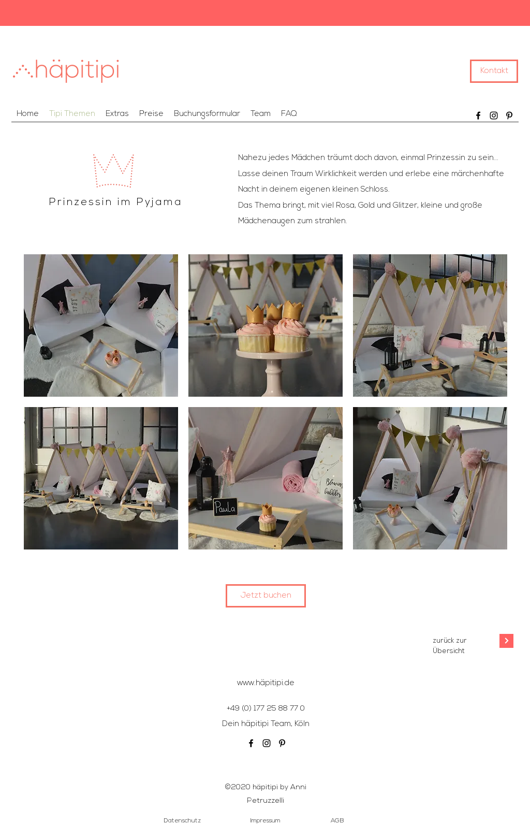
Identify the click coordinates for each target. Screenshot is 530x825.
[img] (101, 325)
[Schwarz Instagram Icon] (494, 115)
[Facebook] (478, 115)
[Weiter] (506, 641)
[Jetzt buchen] (266, 595)
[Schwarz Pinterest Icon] (509, 115)
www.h (248, 683)
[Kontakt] (494, 71)
